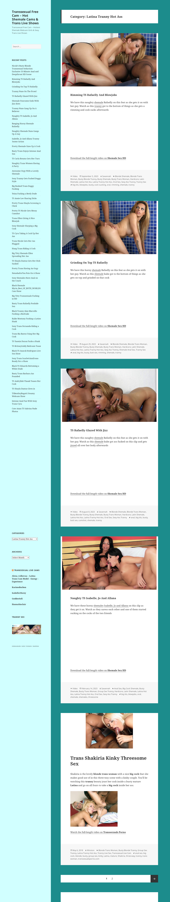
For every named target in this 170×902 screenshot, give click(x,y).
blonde (78, 856)
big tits (75, 184)
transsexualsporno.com (88, 858)
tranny (98, 106)
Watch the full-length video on (98, 832)
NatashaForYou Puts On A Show (26, 273)
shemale (98, 102)
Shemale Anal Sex (127, 349)
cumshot (82, 520)
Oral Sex (116, 182)
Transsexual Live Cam (121, 853)
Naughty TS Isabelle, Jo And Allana (93, 598)
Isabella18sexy (19, 593)
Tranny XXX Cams (36, 645)
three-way (130, 856)
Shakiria (121, 856)
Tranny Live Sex (104, 853)
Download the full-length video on (98, 158)
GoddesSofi (17, 598)
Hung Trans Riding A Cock (23, 248)
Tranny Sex (141, 182)
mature (113, 856)
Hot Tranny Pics (29, 645)
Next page (154, 878)
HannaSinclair (19, 604)
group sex (92, 856)
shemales (99, 605)
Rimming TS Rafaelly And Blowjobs (93, 95)
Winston (90, 850)
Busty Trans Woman (120, 179)
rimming (115, 184)
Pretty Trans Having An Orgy (25, 268)
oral (108, 184)
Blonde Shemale (122, 176)
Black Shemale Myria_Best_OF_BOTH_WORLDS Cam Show (26, 288)
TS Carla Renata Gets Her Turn (26, 158)
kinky (100, 856)
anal (74, 352)
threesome (93, 697)
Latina (106, 856)
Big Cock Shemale (130, 688)
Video (75, 176)
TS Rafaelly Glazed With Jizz (24, 96)
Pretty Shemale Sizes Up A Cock (26, 146)
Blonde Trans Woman (137, 344)
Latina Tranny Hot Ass (102, 182)
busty (91, 184)
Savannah (106, 176)
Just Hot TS (23, 645)
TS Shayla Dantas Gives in (23, 388)
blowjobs (84, 184)
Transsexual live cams (26, 570)
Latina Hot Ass (85, 182)
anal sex (138, 853)
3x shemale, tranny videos (16, 645)
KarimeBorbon (19, 587)
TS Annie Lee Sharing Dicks (24, 198)
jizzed (73, 445)
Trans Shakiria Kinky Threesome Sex (108, 761)
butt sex (93, 352)
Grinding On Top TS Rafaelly (25, 86)
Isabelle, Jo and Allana (116, 605)
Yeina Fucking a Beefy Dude (24, 193)
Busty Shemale (103, 179)
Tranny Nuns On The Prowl (24, 91)
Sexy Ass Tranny (128, 182)
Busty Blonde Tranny (87, 179)
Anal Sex (118, 688)
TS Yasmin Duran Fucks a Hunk (26, 341)
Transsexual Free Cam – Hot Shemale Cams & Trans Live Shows (25, 17)
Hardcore (134, 179)
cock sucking (100, 184)
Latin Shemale (138, 347)
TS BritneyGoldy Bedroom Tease (26, 346)
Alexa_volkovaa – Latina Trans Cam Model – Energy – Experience (25, 579)
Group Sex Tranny (106, 691)
